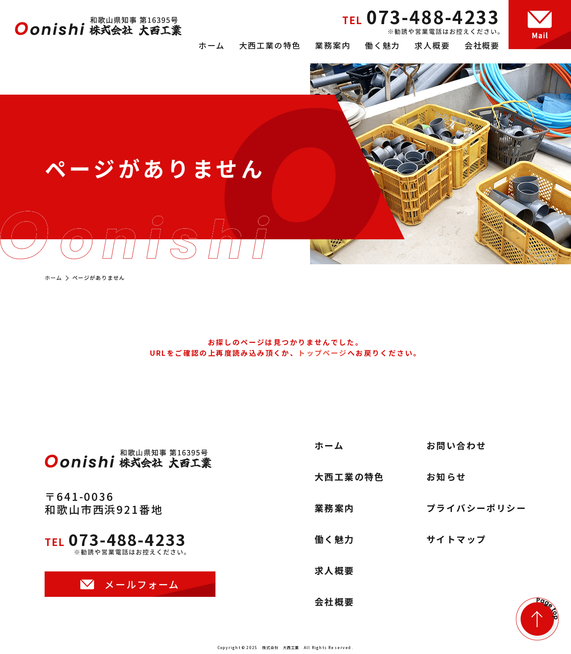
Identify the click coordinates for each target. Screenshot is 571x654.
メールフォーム (142, 591)
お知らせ (446, 476)
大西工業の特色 (270, 45)
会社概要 (482, 45)
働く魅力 (382, 45)
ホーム (211, 45)
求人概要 (432, 45)
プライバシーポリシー (476, 508)
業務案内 (332, 45)
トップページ (322, 352)
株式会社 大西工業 (280, 647)
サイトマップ (456, 539)
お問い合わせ (456, 445)
